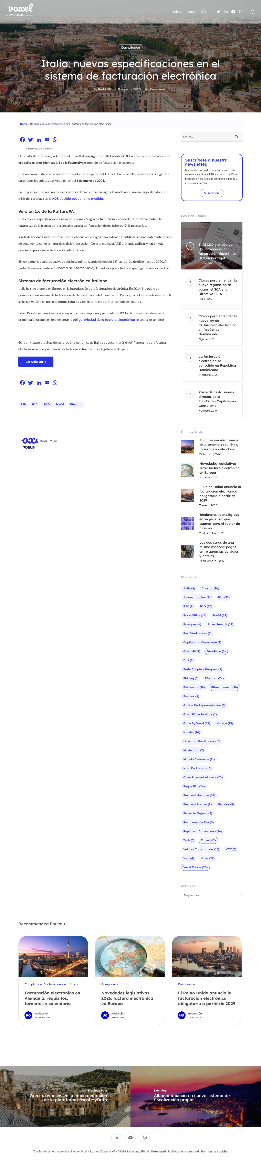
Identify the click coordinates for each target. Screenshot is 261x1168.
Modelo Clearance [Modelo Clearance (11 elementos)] (199, 759)
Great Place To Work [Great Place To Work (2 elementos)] (200, 714)
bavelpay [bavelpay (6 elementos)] (192, 624)
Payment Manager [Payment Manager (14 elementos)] (199, 795)
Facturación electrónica (61, 984)
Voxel (191, 11)
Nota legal (158, 1151)
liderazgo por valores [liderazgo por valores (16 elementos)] (201, 741)
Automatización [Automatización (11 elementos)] (197, 597)
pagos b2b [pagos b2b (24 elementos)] (194, 786)
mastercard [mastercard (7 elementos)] (193, 750)
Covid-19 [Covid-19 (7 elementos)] (191, 651)
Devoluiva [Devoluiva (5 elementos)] (216, 651)
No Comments (155, 89)
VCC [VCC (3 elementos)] (231, 849)
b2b (23, 404)
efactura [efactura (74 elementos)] (214, 678)
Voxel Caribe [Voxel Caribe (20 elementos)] (195, 867)
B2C (35, 404)
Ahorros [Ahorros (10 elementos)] (210, 588)
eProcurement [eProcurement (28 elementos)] (224, 687)
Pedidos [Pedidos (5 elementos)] (226, 804)
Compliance (130, 47)
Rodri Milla (105, 89)
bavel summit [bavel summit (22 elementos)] (220, 624)
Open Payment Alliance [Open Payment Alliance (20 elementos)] (203, 777)
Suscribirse (212, 193)
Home (24, 124)
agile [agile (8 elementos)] (189, 588)
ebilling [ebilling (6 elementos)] (190, 678)
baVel (60, 404)
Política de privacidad (183, 1151)
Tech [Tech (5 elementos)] (188, 840)
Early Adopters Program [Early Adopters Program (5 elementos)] (202, 669)
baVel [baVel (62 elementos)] (220, 615)
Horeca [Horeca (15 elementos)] (225, 723)
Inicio (177, 11)
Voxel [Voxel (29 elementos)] (208, 858)
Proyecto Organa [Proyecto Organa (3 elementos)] (197, 813)
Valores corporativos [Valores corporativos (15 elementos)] (201, 849)
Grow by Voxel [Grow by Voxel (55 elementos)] (196, 723)
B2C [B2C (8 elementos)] (188, 606)
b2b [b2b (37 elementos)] (224, 597)
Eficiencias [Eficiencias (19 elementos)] (194, 687)
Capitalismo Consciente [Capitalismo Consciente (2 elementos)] (202, 642)
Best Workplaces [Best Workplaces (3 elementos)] (197, 633)
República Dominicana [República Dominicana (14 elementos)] (202, 831)
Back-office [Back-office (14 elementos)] (194, 615)
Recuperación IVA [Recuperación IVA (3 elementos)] (198, 822)
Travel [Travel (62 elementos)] (208, 840)
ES (203, 11)
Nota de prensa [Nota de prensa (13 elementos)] (197, 768)
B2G (47, 404)
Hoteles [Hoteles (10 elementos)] (191, 732)
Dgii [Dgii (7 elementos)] (188, 660)
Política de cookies (214, 1151)
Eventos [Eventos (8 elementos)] (191, 696)
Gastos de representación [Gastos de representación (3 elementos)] (204, 705)
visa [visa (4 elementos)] (188, 858)
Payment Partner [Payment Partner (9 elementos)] (197, 804)
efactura (76, 404)
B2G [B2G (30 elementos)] (206, 606)
